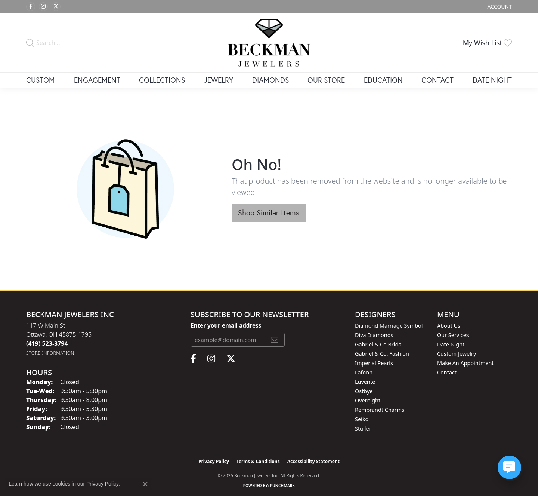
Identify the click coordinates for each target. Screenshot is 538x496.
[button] (499, 6)
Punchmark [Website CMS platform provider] (282, 485)
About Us (448, 325)
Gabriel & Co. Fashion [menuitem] (382, 353)
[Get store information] (50, 353)
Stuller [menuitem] (363, 428)
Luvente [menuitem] (365, 381)
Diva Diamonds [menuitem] (374, 335)
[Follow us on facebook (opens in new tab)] (30, 6)
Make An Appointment (465, 363)
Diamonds (270, 80)
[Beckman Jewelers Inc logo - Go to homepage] (269, 42)
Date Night (492, 80)
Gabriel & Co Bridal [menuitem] (379, 344)
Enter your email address (226, 325)
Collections (162, 80)
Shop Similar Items (268, 213)
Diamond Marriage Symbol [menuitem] (389, 325)
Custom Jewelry (456, 353)
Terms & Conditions (258, 461)
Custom (40, 80)
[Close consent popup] (145, 484)
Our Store (326, 80)
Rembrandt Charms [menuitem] (379, 409)
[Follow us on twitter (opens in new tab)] (56, 6)
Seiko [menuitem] (361, 419)
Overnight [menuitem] (367, 400)
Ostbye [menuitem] (363, 391)
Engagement (97, 80)
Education (383, 80)
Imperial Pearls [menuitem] (374, 363)
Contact (437, 80)
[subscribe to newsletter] (274, 339)
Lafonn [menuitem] (363, 372)
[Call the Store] (47, 343)
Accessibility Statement (313, 461)
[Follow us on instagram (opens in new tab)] (43, 6)
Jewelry (218, 80)
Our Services (453, 335)
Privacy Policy (213, 461)
